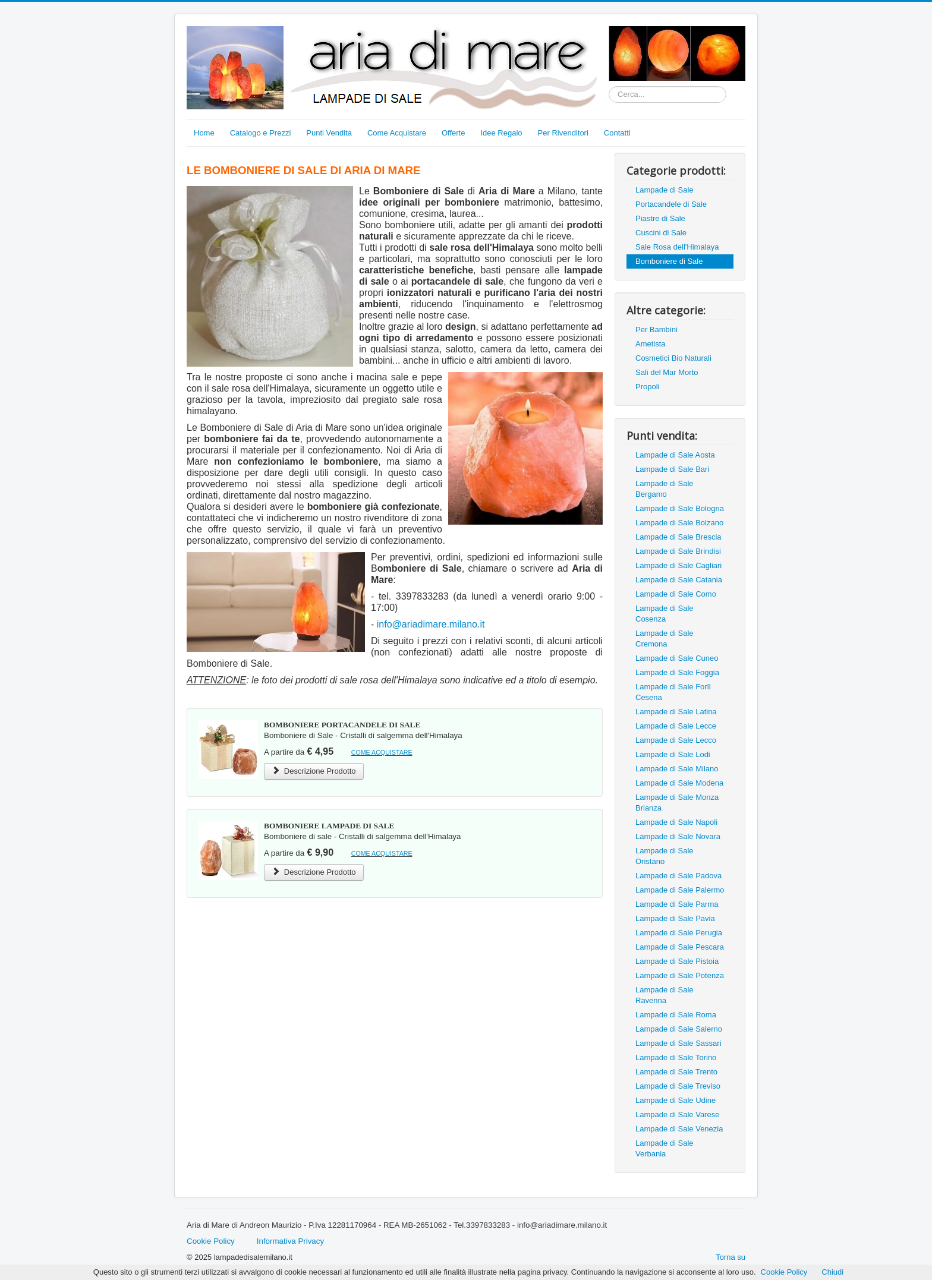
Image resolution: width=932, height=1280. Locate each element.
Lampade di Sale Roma (675, 1014)
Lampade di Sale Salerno (678, 1028)
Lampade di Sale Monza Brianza (677, 802)
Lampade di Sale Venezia (679, 1128)
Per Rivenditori (563, 132)
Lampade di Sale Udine (675, 1100)
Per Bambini (656, 329)
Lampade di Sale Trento (676, 1071)
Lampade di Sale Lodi (672, 754)
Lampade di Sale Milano (676, 768)
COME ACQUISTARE (382, 752)
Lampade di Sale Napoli (676, 822)
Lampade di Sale (664, 189)
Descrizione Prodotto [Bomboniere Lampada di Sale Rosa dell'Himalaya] (314, 872)
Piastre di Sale (660, 218)
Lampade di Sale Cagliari (678, 565)
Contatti (617, 132)
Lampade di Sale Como (675, 593)
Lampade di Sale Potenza (679, 975)
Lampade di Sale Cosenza (664, 613)
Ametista (650, 343)
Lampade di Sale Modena (679, 782)
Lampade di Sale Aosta (675, 454)
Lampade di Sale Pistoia (677, 961)
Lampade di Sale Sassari (678, 1043)
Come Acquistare (396, 132)
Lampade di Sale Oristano (664, 856)
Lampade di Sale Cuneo (677, 658)
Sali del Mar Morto (666, 372)
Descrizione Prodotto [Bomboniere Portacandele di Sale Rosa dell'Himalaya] (314, 771)
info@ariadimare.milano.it (431, 624)
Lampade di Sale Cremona (664, 638)
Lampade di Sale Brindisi (678, 551)
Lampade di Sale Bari (672, 469)
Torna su (730, 1257)
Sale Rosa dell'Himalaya (677, 246)
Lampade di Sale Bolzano (679, 522)
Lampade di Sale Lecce (675, 725)
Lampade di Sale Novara (677, 836)
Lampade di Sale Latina (676, 711)
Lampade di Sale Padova (678, 875)
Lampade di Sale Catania (678, 579)
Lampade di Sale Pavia (675, 918)
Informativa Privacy (290, 1241)
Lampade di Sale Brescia (678, 536)
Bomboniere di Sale (669, 261)
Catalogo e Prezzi (260, 132)
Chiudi (832, 1272)
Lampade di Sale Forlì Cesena (673, 692)
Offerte (453, 132)
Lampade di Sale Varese (677, 1114)
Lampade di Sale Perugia (678, 932)
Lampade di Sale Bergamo (664, 489)
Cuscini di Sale (661, 232)
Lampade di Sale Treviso (677, 1086)
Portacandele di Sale (671, 204)
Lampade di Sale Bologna (679, 508)
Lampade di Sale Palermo (680, 889)
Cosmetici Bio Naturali (673, 358)
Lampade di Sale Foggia (677, 672)
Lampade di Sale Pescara (679, 946)
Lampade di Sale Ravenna (664, 995)
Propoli (647, 386)
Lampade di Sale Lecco (675, 740)
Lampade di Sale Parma (676, 904)
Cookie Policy (211, 1241)
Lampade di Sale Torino (675, 1057)
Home (204, 132)
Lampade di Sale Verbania (664, 1148)
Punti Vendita (329, 132)
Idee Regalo (501, 132)
